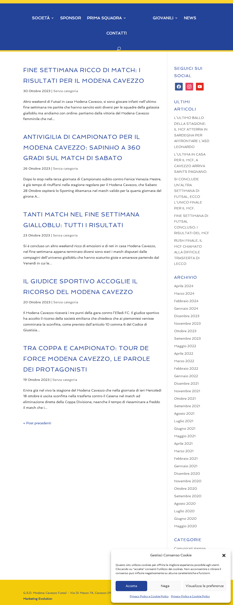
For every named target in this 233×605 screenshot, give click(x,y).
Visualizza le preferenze (205, 586)
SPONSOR (70, 18)
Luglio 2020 (184, 511)
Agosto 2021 (184, 414)
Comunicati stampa (190, 548)
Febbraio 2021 (186, 459)
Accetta (131, 586)
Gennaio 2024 (186, 308)
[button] (224, 555)
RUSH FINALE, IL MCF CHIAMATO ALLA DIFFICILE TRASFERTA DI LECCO (188, 252)
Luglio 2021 (183, 421)
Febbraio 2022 (186, 369)
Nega (165, 586)
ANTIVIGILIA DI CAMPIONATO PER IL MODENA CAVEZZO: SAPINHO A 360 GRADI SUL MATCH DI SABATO (82, 147)
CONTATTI (116, 33)
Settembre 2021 (187, 406)
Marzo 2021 (183, 451)
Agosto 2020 (185, 504)
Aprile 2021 (183, 444)
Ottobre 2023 (185, 331)
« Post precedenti (37, 423)
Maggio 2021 (184, 436)
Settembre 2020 (187, 496)
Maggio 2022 (185, 346)
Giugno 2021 (184, 429)
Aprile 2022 (183, 353)
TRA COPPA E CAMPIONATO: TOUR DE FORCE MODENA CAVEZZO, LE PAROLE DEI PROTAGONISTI (86, 359)
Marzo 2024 (184, 293)
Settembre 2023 (187, 338)
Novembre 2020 (187, 481)
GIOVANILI (163, 18)
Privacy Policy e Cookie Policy (149, 596)
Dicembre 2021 (186, 384)
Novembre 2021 (187, 391)
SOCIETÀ (41, 18)
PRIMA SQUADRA (104, 18)
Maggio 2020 (185, 526)
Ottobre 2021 (185, 399)
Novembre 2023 (187, 323)
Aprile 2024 (183, 286)
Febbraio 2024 (186, 301)
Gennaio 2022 (186, 376)
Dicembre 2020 (187, 474)
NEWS (190, 18)
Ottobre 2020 (185, 489)
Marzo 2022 (184, 361)
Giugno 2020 (185, 519)
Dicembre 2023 (186, 316)
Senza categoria (65, 91)
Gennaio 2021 (185, 466)
